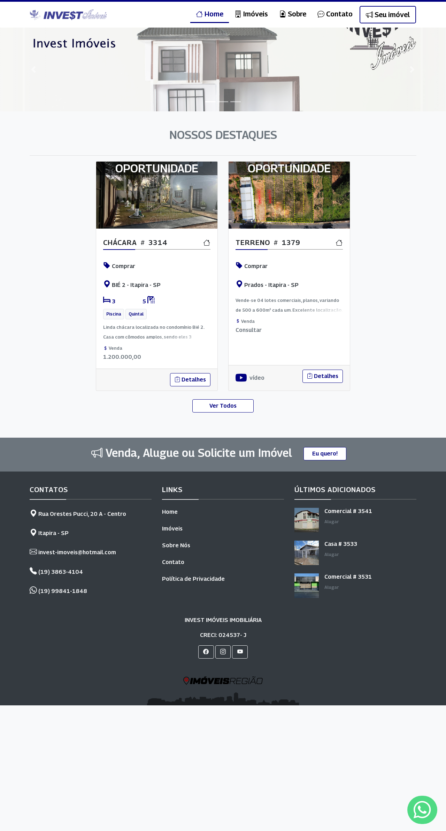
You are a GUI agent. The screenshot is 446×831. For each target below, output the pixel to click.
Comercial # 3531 (348, 576)
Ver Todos (223, 405)
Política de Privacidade (193, 579)
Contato (335, 14)
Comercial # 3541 (348, 511)
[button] (33, 69)
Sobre (292, 14)
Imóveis (251, 14)
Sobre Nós (176, 545)
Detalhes (190, 379)
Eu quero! (325, 453)
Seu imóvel (388, 14)
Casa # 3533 (340, 544)
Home (209, 14)
